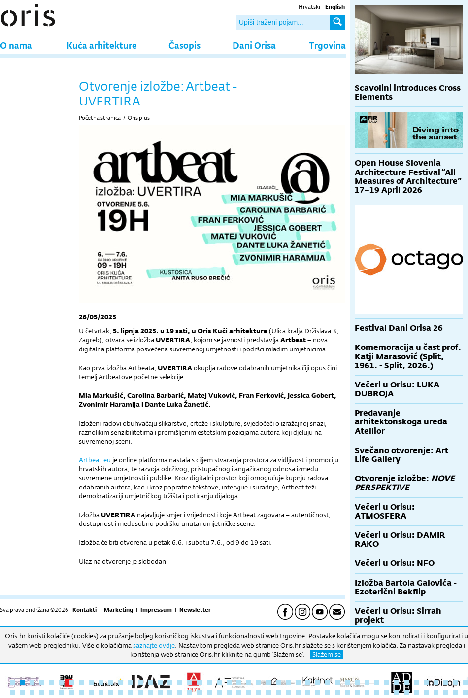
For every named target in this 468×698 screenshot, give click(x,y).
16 (160, 682)
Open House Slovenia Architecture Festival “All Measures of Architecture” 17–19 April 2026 (408, 176)
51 (41, 692)
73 (258, 692)
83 (357, 692)
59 (120, 692)
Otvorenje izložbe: (405, 482)
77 (298, 692)
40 (396, 682)
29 (288, 682)
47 (465, 682)
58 (110, 692)
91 (436, 692)
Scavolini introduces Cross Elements (408, 92)
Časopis (184, 45)
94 (465, 692)
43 (426, 682)
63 (160, 692)
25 (248, 682)
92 (445, 692)
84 (367, 692)
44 (436, 682)
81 (337, 692)
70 (229, 692)
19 (189, 682)
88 (406, 692)
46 (455, 682)
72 (248, 692)
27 (268, 682)
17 (169, 682)
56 (91, 692)
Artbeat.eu (95, 459)
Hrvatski (309, 7)
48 (12, 692)
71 (238, 692)
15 (150, 682)
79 (317, 692)
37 (367, 682)
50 (32, 692)
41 (406, 682)
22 (219, 682)
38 (376, 682)
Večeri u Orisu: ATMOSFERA (385, 511)
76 (288, 692)
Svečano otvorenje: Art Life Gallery (401, 454)
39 (386, 682)
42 (416, 682)
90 (426, 692)
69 (219, 692)
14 (140, 682)
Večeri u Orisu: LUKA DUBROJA (397, 389)
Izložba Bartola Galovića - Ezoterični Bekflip (406, 587)
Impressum (156, 610)
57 (101, 692)
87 (396, 692)
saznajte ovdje (154, 645)
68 (209, 692)
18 (179, 682)
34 (337, 682)
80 (327, 692)
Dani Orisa (254, 45)
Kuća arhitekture (102, 45)
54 (71, 692)
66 (189, 692)
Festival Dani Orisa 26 (399, 328)
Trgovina (327, 45)
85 (376, 692)
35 (347, 682)
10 (101, 682)
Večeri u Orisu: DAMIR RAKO (400, 539)
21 (209, 682)
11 (110, 682)
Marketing (118, 610)
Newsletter (195, 610)
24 (238, 682)
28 (278, 682)
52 (51, 692)
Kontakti (84, 610)
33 (327, 682)
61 (140, 692)
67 (199, 692)
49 (22, 692)
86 (386, 692)
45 (445, 682)
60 (130, 692)
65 (179, 692)
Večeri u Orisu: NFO (395, 563)
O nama (16, 45)
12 (120, 682)
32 (317, 682)
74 (268, 692)
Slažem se (326, 654)
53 (61, 692)
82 (347, 692)
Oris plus (139, 118)
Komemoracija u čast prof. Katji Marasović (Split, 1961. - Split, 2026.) (408, 356)
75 (278, 692)
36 (357, 682)
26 (258, 682)
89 (416, 692)
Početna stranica (100, 118)
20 (199, 682)
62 (150, 692)
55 (81, 692)
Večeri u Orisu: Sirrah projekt (398, 615)
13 (130, 682)
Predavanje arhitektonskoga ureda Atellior (401, 422)
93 (455, 692)
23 (229, 682)
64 (169, 692)
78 (307, 692)
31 (307, 682)
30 (298, 682)
